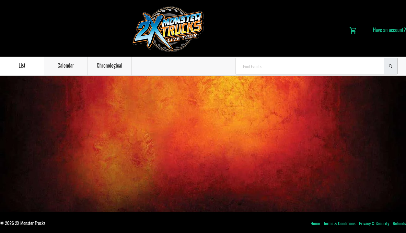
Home (315, 223)
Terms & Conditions (339, 223)
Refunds (399, 223)
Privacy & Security (374, 223)
